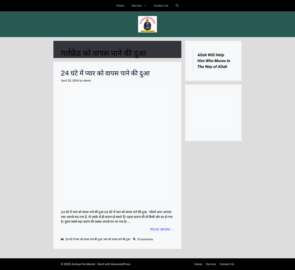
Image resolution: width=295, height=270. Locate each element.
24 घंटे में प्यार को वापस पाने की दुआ (105, 73)
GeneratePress (120, 264)
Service (141, 5)
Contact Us (161, 5)
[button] (177, 5)
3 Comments (145, 239)
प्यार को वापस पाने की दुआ (116, 239)
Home (120, 5)
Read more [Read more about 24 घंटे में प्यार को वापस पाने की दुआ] (160, 229)
